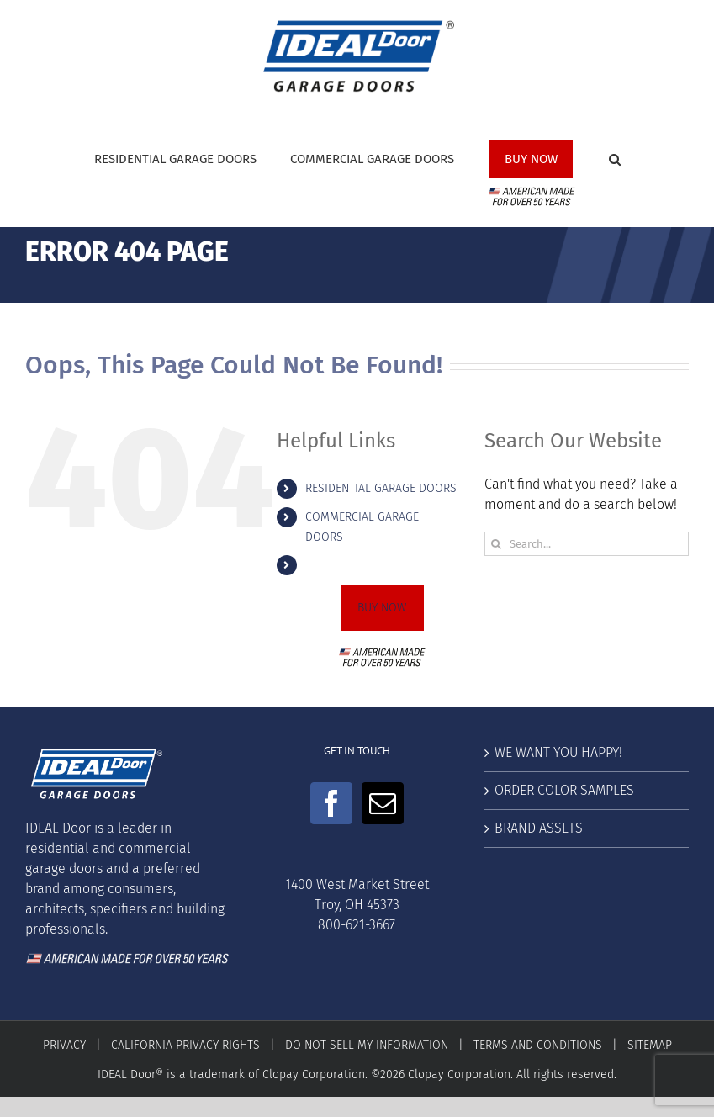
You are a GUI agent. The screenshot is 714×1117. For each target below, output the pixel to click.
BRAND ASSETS (539, 828)
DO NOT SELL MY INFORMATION (366, 1045)
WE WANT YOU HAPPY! (558, 752)
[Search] (496, 544)
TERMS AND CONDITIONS (537, 1045)
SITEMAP (649, 1045)
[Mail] (383, 803)
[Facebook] (331, 803)
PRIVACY (64, 1045)
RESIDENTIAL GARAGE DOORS (381, 488)
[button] (615, 165)
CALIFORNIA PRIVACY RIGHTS (185, 1045)
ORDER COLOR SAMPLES (564, 790)
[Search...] (586, 544)
